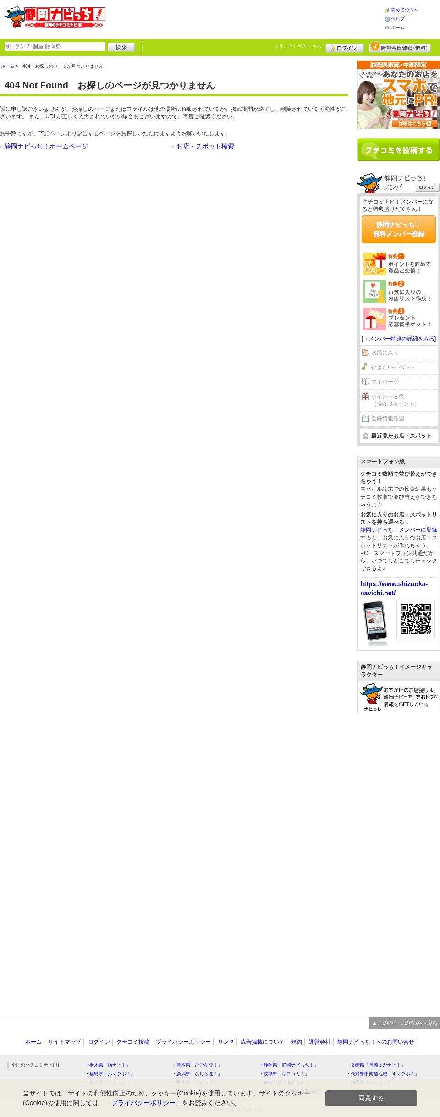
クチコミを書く (399, 149)
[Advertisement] (245, 18)
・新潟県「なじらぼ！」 (197, 1073)
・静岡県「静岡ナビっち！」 (289, 1064)
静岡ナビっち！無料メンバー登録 (398, 229)
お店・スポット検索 (205, 146)
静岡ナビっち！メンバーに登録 (398, 530)
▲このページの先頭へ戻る (405, 1023)
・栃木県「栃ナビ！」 (108, 1064)
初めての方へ (404, 9)
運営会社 (320, 1042)
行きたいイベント (393, 367)
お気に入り (385, 352)
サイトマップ (64, 1042)
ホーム (398, 27)
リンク (226, 1042)
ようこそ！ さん (297, 46)
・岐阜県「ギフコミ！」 (284, 1073)
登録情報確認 (387, 418)
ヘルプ (398, 18)
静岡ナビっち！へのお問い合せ (375, 1042)
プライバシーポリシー (183, 1042)
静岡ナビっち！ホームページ (46, 146)
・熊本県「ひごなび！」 (197, 1064)
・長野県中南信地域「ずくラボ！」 (382, 1073)
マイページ (385, 382)
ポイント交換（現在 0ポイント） (395, 400)
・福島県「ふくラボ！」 (110, 1073)
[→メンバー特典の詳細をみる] (399, 339)
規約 (296, 1042)
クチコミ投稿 (132, 1042)
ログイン (344, 47)
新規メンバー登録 (400, 47)
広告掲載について (263, 1042)
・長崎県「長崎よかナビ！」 (376, 1064)
